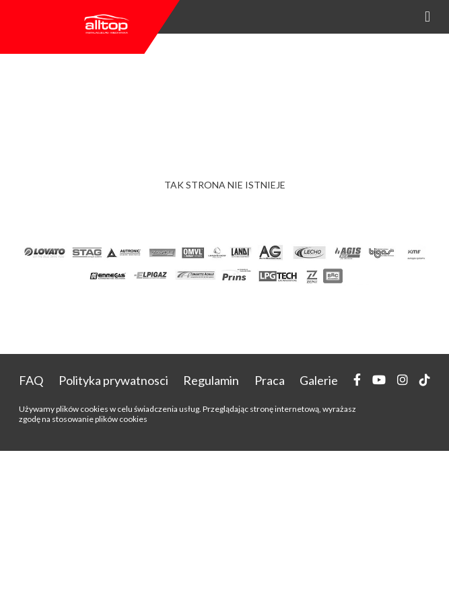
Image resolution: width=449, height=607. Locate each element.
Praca (269, 380)
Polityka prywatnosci (113, 380)
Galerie (319, 380)
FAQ (31, 380)
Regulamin (211, 380)
